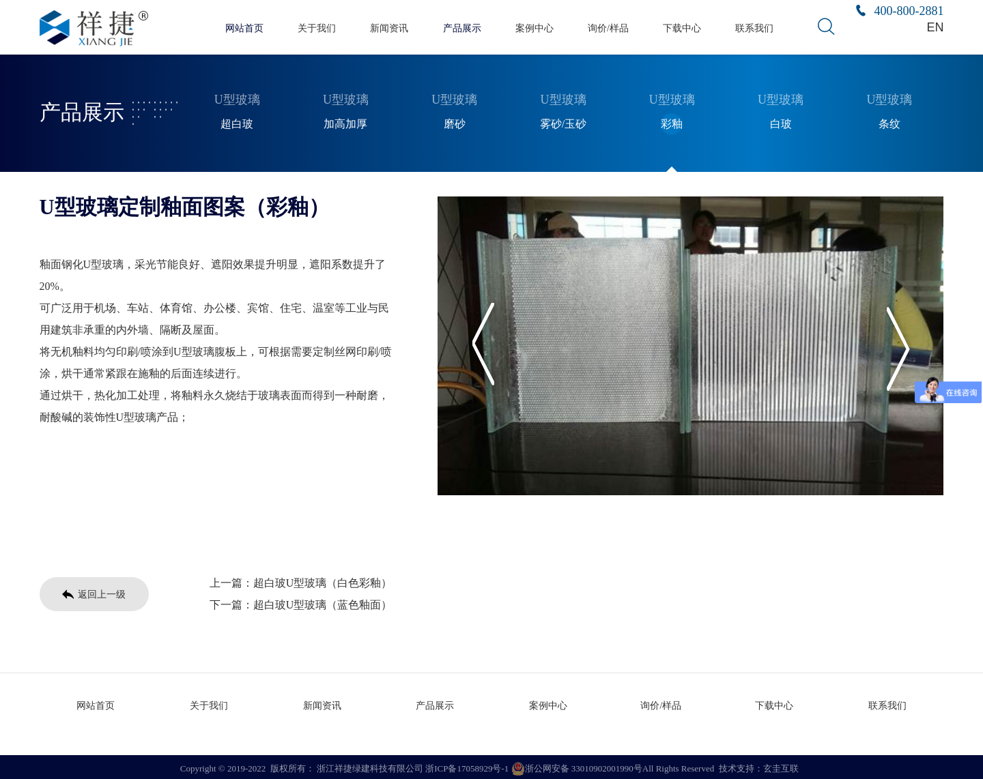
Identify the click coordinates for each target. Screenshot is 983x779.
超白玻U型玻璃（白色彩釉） (323, 581)
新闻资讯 (389, 28)
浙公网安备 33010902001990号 (576, 765)
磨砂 (455, 122)
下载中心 (682, 28)
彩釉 (672, 122)
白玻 (781, 122)
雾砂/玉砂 (563, 122)
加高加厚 (345, 122)
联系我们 (754, 28)
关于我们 (317, 28)
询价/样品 (608, 28)
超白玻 (236, 122)
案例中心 (534, 28)
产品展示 (462, 28)
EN (935, 27)
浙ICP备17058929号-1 (467, 765)
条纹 (889, 122)
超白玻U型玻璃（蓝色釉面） (323, 602)
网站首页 (244, 28)
